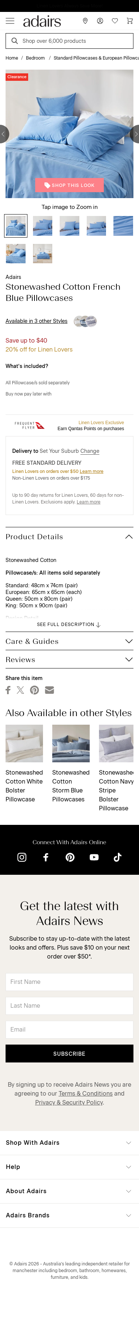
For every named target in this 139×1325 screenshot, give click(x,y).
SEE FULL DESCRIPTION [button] (69, 625)
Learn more (91, 471)
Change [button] (89, 451)
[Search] (16, 42)
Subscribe (69, 1054)
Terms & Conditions (86, 1093)
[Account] (100, 21)
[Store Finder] (85, 21)
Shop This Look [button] (69, 185)
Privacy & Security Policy (69, 1102)
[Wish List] (115, 21)
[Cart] (129, 21)
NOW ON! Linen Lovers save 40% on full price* (69, 6)
